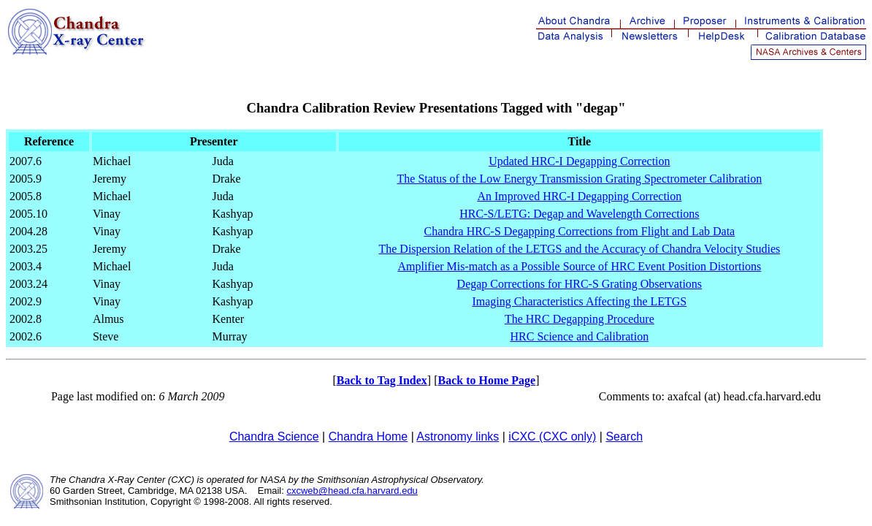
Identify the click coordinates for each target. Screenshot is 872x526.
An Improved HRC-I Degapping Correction (579, 196)
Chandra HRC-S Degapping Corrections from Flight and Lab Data (579, 231)
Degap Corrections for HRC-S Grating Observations (580, 284)
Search (624, 436)
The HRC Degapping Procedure (579, 319)
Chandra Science (274, 436)
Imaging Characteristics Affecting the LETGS (579, 301)
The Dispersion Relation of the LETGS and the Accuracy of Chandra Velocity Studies (579, 249)
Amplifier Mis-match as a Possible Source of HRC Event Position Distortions (579, 266)
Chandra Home (368, 436)
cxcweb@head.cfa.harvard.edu (351, 490)
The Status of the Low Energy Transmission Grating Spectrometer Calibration (579, 178)
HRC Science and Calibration (579, 336)
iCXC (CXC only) (552, 436)
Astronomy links (457, 436)
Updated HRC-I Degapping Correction (579, 161)
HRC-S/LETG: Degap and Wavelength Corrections (579, 213)
